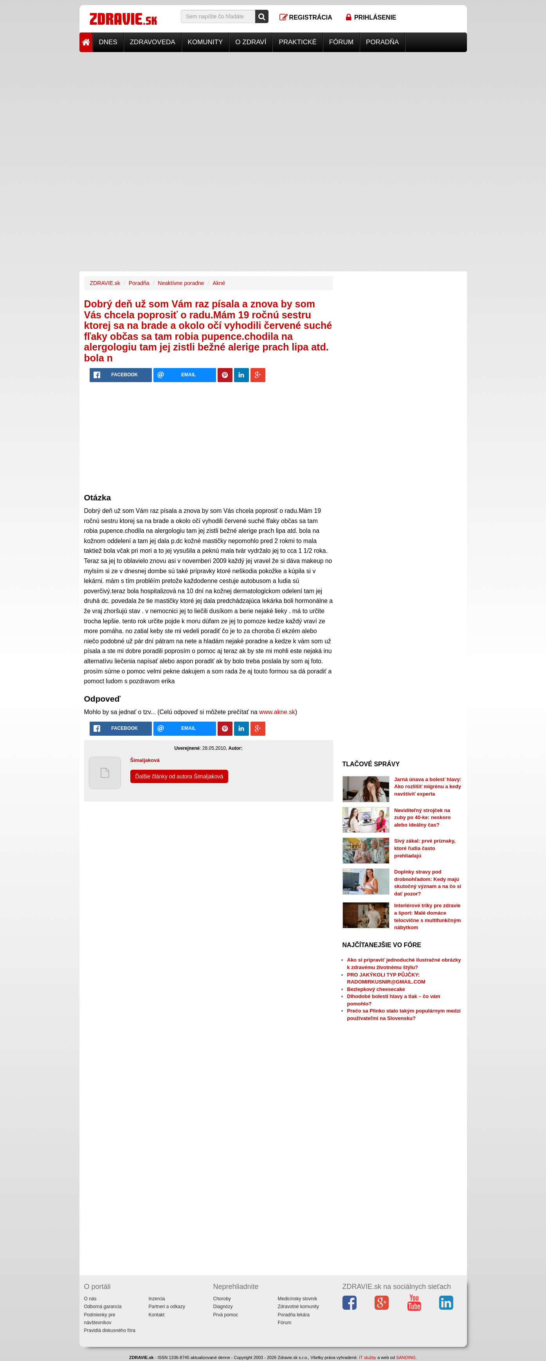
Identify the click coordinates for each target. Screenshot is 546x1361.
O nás (90, 1298)
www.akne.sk (277, 712)
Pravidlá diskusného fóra (109, 1330)
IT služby (367, 1357)
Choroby (222, 1298)
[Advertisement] (273, 107)
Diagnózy (223, 1306)
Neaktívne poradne (181, 283)
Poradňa (382, 42)
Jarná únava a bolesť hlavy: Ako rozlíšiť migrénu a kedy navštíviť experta (427, 786)
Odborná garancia (103, 1306)
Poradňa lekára (294, 1315)
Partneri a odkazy (167, 1306)
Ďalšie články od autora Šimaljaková (179, 776)
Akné (219, 283)
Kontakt (157, 1315)
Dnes (108, 42)
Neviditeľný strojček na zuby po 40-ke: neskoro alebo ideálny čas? (422, 817)
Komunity (205, 42)
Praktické (297, 42)
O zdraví (250, 42)
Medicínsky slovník (297, 1298)
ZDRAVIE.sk (105, 283)
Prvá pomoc (225, 1315)
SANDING (406, 1357)
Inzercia (157, 1298)
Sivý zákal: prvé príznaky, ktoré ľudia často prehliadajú (425, 848)
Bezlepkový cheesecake (376, 989)
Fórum (341, 42)
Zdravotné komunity (298, 1306)
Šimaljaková (145, 760)
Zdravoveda (152, 42)
